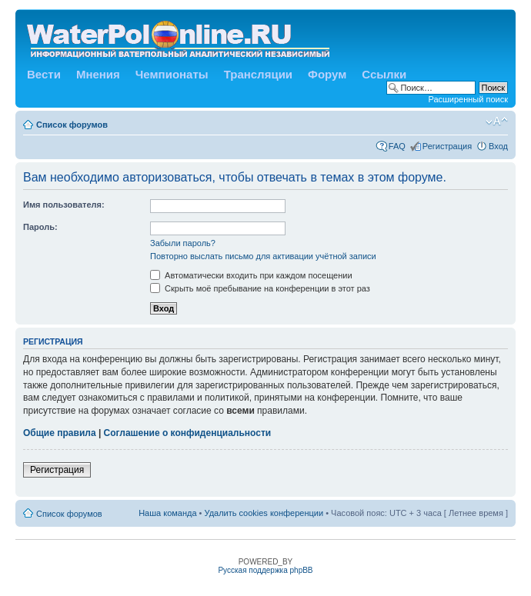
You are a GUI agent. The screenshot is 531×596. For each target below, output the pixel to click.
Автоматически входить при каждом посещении (251, 275)
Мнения (98, 74)
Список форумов (72, 124)
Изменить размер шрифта (497, 121)
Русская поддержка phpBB (265, 570)
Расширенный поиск (468, 99)
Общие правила (59, 433)
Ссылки (384, 74)
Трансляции (258, 74)
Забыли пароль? (182, 243)
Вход (498, 146)
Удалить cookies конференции (264, 513)
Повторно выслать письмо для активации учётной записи (263, 256)
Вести (44, 74)
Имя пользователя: (64, 204)
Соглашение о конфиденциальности (188, 433)
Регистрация (447, 146)
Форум (327, 74)
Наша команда (167, 513)
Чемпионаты (172, 74)
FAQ (397, 146)
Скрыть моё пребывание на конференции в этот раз (260, 288)
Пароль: (40, 226)
